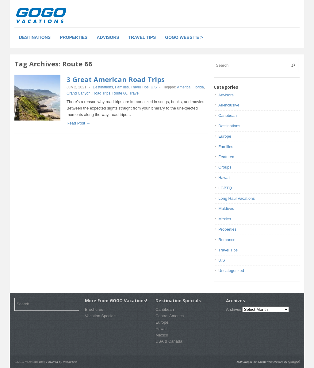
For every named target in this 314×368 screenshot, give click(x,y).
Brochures (94, 309)
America (183, 87)
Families (122, 87)
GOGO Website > (184, 37)
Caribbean (227, 115)
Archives (233, 309)
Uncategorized (231, 270)
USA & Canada (168, 341)
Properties (73, 37)
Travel (134, 93)
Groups (225, 167)
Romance (227, 239)
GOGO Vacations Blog (29, 361)
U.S (154, 87)
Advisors (108, 37)
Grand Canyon (78, 93)
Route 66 (119, 93)
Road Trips (101, 93)
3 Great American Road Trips (116, 79)
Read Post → (78, 123)
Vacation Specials (100, 316)
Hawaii (224, 177)
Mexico (224, 219)
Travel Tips (142, 37)
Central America (169, 316)
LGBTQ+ (226, 188)
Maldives (226, 208)
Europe (224, 136)
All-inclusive (228, 105)
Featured (226, 156)
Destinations (35, 37)
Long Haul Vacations (236, 198)
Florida (198, 87)
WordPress (70, 361)
